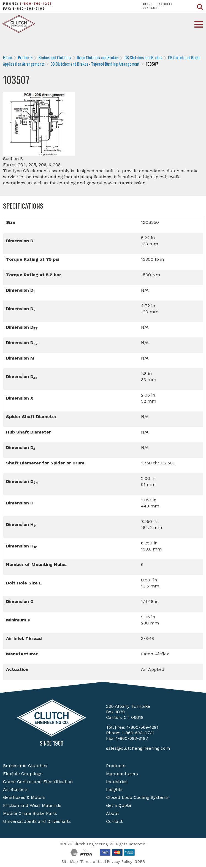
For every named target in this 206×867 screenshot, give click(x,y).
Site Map (69, 861)
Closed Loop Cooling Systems (137, 797)
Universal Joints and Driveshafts (37, 821)
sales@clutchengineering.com (138, 748)
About (148, 4)
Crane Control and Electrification (38, 781)
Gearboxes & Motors (24, 797)
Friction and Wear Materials (32, 805)
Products (115, 765)
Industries (117, 781)
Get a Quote (118, 805)
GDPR (139, 861)
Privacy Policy (119, 861)
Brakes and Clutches (25, 765)
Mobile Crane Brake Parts (30, 813)
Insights (165, 4)
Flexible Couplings (22, 773)
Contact (150, 8)
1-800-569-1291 (36, 4)
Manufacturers (122, 773)
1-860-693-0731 (138, 732)
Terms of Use (92, 861)
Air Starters (15, 789)
